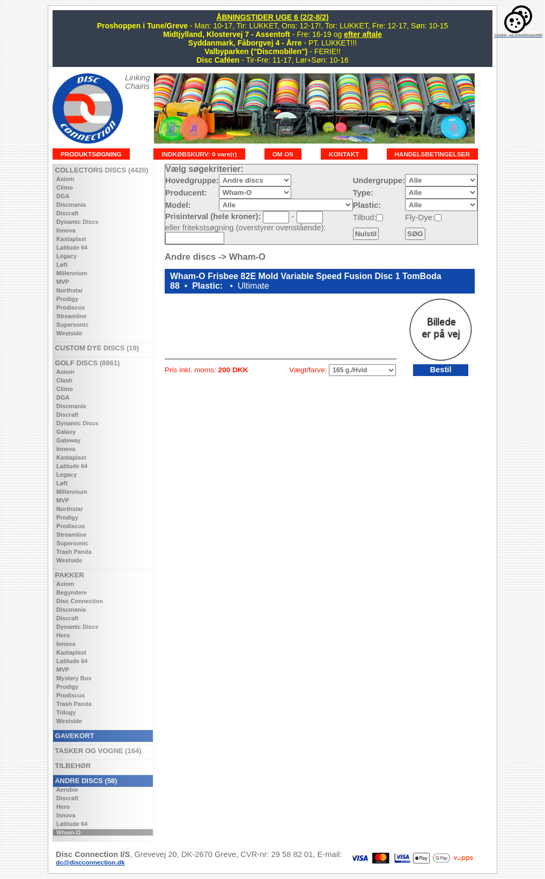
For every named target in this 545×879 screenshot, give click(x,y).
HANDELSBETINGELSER (432, 154)
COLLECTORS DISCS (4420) (100, 170)
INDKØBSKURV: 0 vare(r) (199, 154)
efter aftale (363, 34)
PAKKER (68, 575)
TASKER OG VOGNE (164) (97, 751)
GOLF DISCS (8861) (86, 363)
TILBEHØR (72, 766)
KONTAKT (344, 154)
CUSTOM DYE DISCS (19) (96, 348)
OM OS (282, 154)
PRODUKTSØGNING (91, 154)
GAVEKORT (73, 736)
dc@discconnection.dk (90, 862)
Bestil (440, 369)
